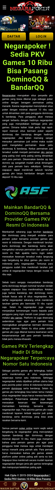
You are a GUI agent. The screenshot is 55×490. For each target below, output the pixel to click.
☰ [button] (4, 7)
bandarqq (48, 231)
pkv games (47, 152)
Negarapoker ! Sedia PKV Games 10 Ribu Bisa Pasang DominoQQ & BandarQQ (27, 479)
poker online (25, 428)
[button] (4, 23)
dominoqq (16, 388)
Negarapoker (9, 95)
